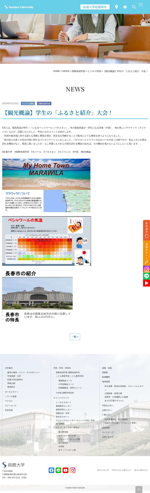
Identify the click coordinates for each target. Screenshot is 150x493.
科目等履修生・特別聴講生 (116, 421)
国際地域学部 (47, 103)
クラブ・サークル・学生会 (67, 429)
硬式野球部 (63, 434)
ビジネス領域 (29, 103)
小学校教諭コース (66, 386)
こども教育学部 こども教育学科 (70, 378)
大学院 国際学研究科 (65, 395)
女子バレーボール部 (67, 438)
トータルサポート (63, 404)
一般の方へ (107, 417)
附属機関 (106, 379)
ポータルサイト (11, 394)
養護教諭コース (65, 383)
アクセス (9, 403)
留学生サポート (63, 419)
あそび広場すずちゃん (114, 403)
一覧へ (75, 337)
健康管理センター (63, 412)
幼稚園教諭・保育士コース (70, 390)
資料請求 (146, 227)
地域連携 (106, 384)
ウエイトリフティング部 (69, 441)
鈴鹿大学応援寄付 (95, 7)
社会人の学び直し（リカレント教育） (121, 425)
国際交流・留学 (63, 415)
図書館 (105, 375)
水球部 (61, 448)
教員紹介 (11, 389)
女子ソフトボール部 (67, 452)
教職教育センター (63, 408)
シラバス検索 (11, 398)
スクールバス (11, 408)
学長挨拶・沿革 (14, 378)
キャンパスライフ (61, 400)
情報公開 (11, 385)
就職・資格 (107, 370)
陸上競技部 (63, 445)
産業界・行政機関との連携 (116, 399)
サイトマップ (108, 434)
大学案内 (9, 370)
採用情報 (106, 430)
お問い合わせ (108, 439)
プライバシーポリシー (121, 472)
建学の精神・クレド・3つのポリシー (23, 375)
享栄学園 (9, 412)
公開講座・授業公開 (113, 395)
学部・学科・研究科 (62, 370)
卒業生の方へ (108, 408)
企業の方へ (107, 412)
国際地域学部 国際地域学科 (68, 375)
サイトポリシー (141, 472)
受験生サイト (146, 251)
